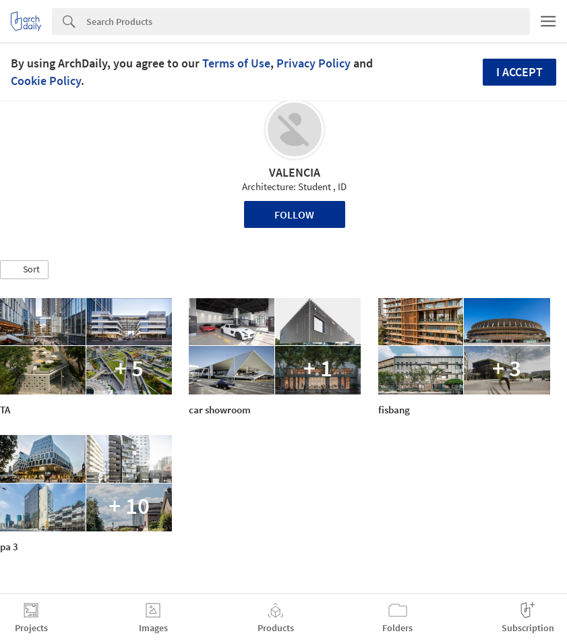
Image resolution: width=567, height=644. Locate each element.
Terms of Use (236, 63)
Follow (294, 214)
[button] (24, 269)
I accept (519, 72)
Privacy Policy (313, 63)
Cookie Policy (46, 80)
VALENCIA (294, 172)
